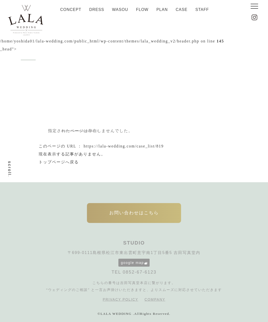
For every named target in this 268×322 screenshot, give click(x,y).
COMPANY (155, 299)
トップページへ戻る (59, 162)
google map (134, 263)
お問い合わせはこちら (134, 212)
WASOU (120, 9)
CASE (182, 9)
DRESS (96, 9)
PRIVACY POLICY (120, 299)
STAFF (202, 9)
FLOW (142, 9)
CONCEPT (70, 9)
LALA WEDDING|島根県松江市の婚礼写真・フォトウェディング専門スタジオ (25, 20)
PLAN (162, 9)
